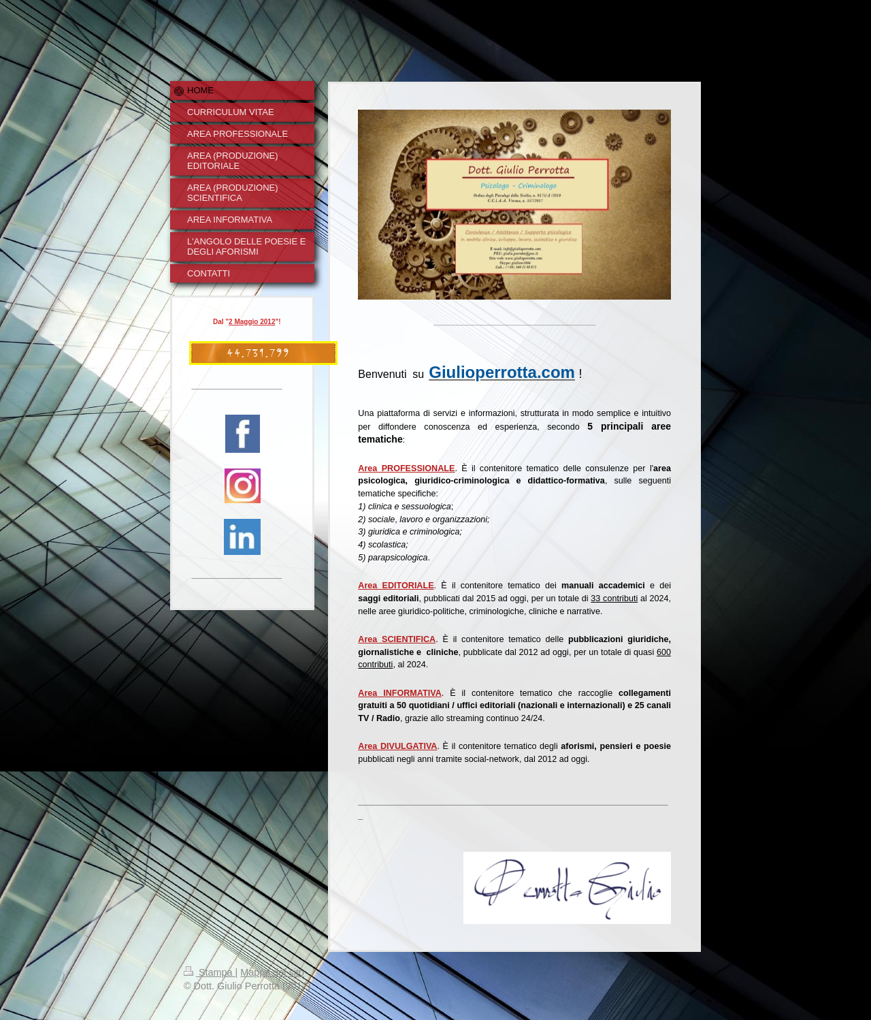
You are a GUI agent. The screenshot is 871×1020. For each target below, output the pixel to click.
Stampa (209, 972)
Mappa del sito (272, 972)
